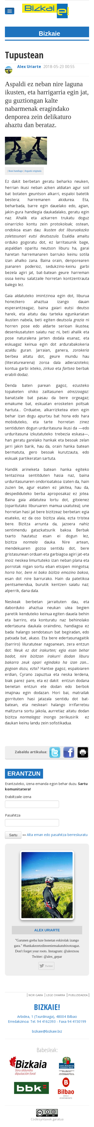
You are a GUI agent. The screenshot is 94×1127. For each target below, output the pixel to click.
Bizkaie (49, 33)
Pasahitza (12, 815)
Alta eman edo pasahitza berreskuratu (57, 834)
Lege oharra (55, 995)
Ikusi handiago (15, 171)
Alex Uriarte (29, 66)
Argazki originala (32, 171)
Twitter (49, 965)
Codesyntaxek (41, 1119)
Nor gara (36, 995)
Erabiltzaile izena (18, 796)
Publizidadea (78, 995)
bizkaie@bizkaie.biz (47, 1031)
